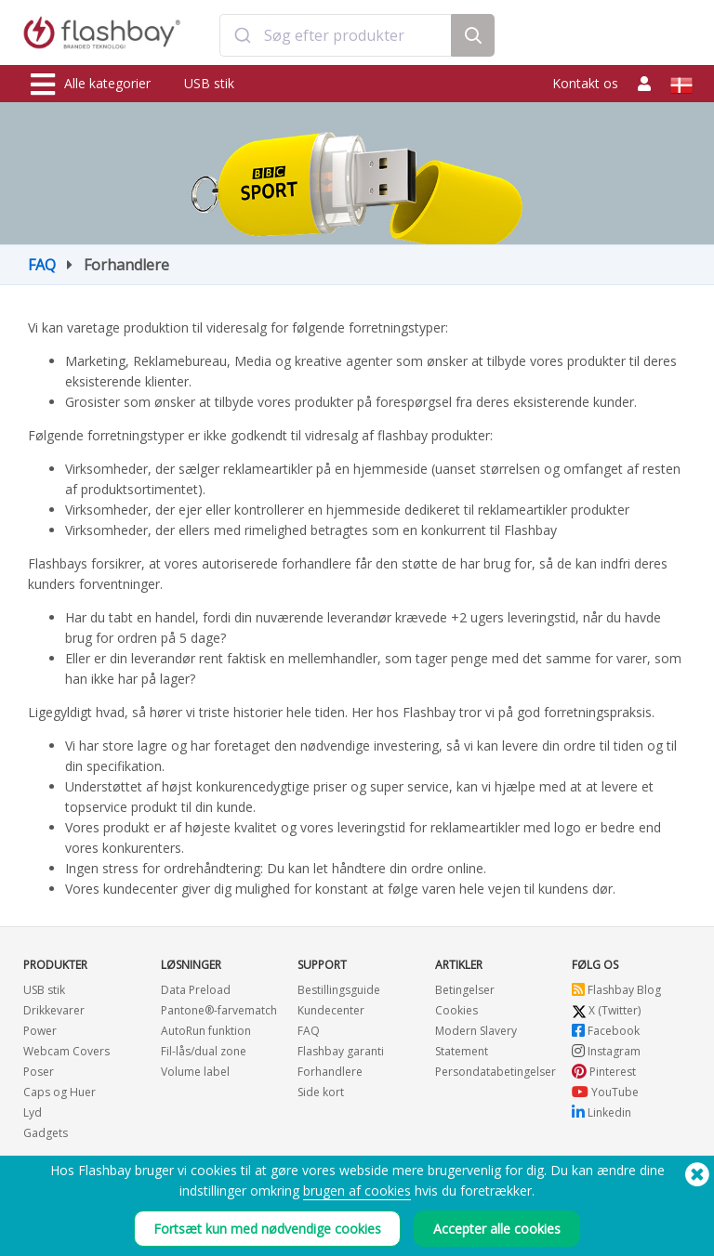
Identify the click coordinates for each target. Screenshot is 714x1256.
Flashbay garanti (341, 1051)
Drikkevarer (54, 1010)
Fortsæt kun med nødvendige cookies (267, 1228)
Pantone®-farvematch (219, 1010)
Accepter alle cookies (497, 1228)
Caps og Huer (59, 1092)
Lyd (32, 1112)
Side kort (321, 1092)
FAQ (42, 265)
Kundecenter (331, 1010)
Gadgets (45, 1133)
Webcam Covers (66, 1051)
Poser (38, 1071)
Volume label (195, 1071)
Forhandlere (330, 1071)
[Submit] (242, 35)
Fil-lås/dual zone (203, 1051)
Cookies (456, 1010)
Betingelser (465, 990)
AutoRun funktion (206, 1031)
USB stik (209, 83)
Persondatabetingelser (495, 1071)
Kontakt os (585, 83)
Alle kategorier (91, 84)
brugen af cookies (357, 1190)
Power (40, 1031)
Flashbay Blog (616, 990)
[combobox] (335, 35)
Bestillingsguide (339, 990)
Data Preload (196, 990)
